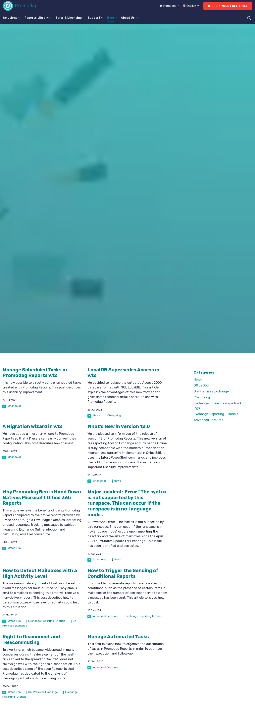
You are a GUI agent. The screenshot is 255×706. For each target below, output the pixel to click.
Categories (204, 372)
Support (94, 17)
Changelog (15, 405)
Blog (110, 17)
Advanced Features (105, 616)
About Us (128, 17)
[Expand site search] (249, 18)
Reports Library (37, 17)
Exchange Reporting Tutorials (46, 620)
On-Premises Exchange (43, 691)
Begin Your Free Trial (228, 6)
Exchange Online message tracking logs (220, 405)
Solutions (10, 17)
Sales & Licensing (69, 17)
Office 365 (14, 547)
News (96, 415)
